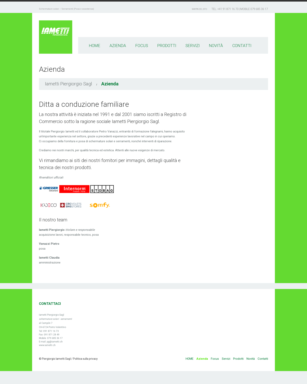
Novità (216, 46)
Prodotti (166, 46)
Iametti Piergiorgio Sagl (68, 84)
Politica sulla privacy (85, 358)
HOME (94, 46)
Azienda (117, 46)
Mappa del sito (199, 9)
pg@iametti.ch (55, 341)
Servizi (192, 46)
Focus (141, 46)
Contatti (241, 46)
